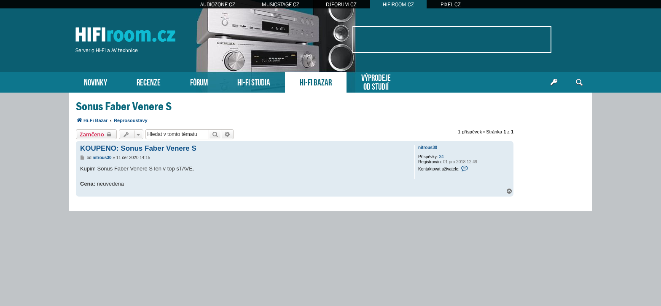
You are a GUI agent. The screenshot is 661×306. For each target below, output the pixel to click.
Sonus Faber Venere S (124, 106)
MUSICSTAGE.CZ (280, 4)
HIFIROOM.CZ (398, 4)
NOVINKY (95, 81)
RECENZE (149, 81)
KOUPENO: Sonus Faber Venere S (138, 148)
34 (441, 156)
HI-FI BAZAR (316, 81)
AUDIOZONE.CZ (217, 4)
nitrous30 (427, 147)
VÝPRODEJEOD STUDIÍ (376, 81)
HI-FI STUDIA (253, 81)
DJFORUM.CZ (341, 4)
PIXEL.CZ (451, 4)
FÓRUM (199, 81)
